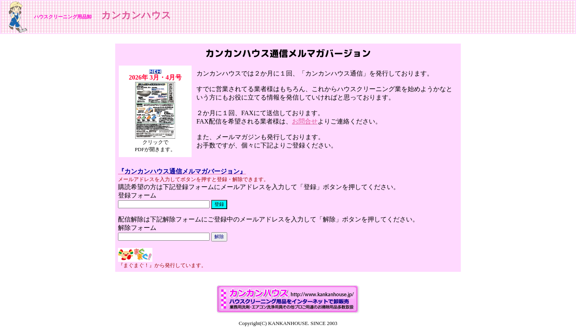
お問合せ (305, 121)
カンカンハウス (136, 15)
